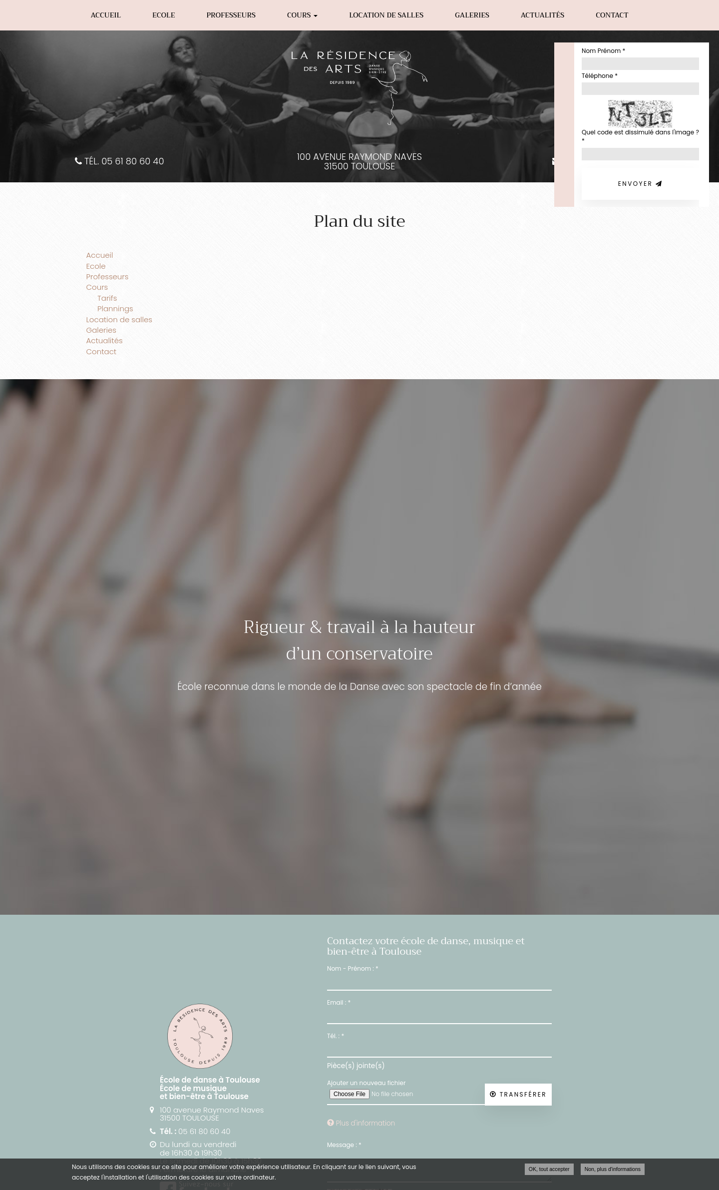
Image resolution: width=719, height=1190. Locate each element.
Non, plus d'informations (613, 1169)
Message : (344, 1145)
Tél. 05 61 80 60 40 (119, 161)
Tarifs (107, 298)
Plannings (115, 308)
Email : (339, 1002)
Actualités (542, 15)
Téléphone (600, 75)
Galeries (472, 15)
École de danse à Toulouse (210, 1080)
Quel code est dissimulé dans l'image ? (640, 136)
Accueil (105, 15)
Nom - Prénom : (352, 968)
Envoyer (640, 183)
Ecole (163, 15)
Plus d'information (361, 1123)
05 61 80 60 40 (204, 1131)
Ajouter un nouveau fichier (366, 1083)
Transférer (518, 1094)
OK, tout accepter (549, 1169)
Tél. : (335, 1036)
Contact (612, 15)
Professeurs (231, 15)
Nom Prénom (603, 50)
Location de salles (386, 15)
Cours (302, 15)
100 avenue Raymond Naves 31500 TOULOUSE (359, 161)
